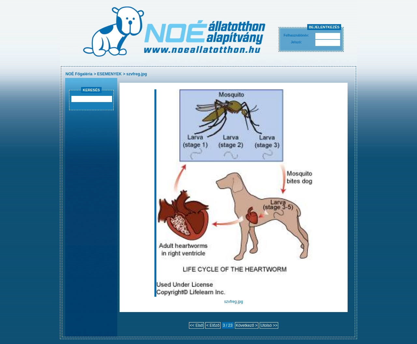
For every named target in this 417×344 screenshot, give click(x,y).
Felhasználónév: (296, 35)
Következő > (246, 325)
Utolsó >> (269, 325)
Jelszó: (296, 42)
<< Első (196, 325)
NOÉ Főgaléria (79, 74)
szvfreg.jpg (136, 74)
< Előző (212, 325)
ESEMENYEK (109, 74)
